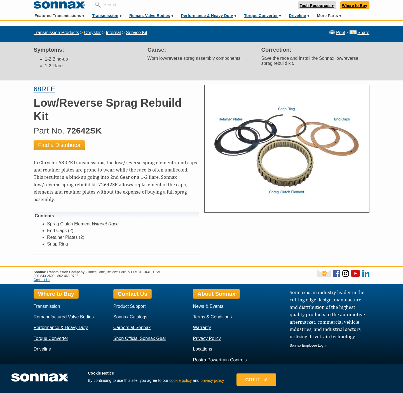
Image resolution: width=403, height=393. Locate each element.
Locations (202, 349)
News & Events (208, 306)
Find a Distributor (59, 145)
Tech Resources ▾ (317, 5)
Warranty (202, 327)
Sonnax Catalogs (130, 317)
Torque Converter (261, 15)
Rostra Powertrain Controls (220, 360)
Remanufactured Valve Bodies (64, 317)
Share (359, 32)
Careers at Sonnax (132, 327)
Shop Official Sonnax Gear (139, 338)
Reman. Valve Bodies (149, 15)
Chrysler (92, 32)
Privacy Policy (207, 338)
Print (337, 32)
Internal (113, 32)
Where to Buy (354, 5)
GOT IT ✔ (256, 379)
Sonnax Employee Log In (308, 345)
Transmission (105, 15)
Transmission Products (56, 32)
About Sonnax (216, 294)
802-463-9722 (67, 276)
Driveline (297, 15)
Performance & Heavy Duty (207, 15)
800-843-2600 (44, 276)
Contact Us (42, 280)
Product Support (129, 306)
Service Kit (136, 32)
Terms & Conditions (212, 317)
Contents (44, 215)
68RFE (44, 89)
